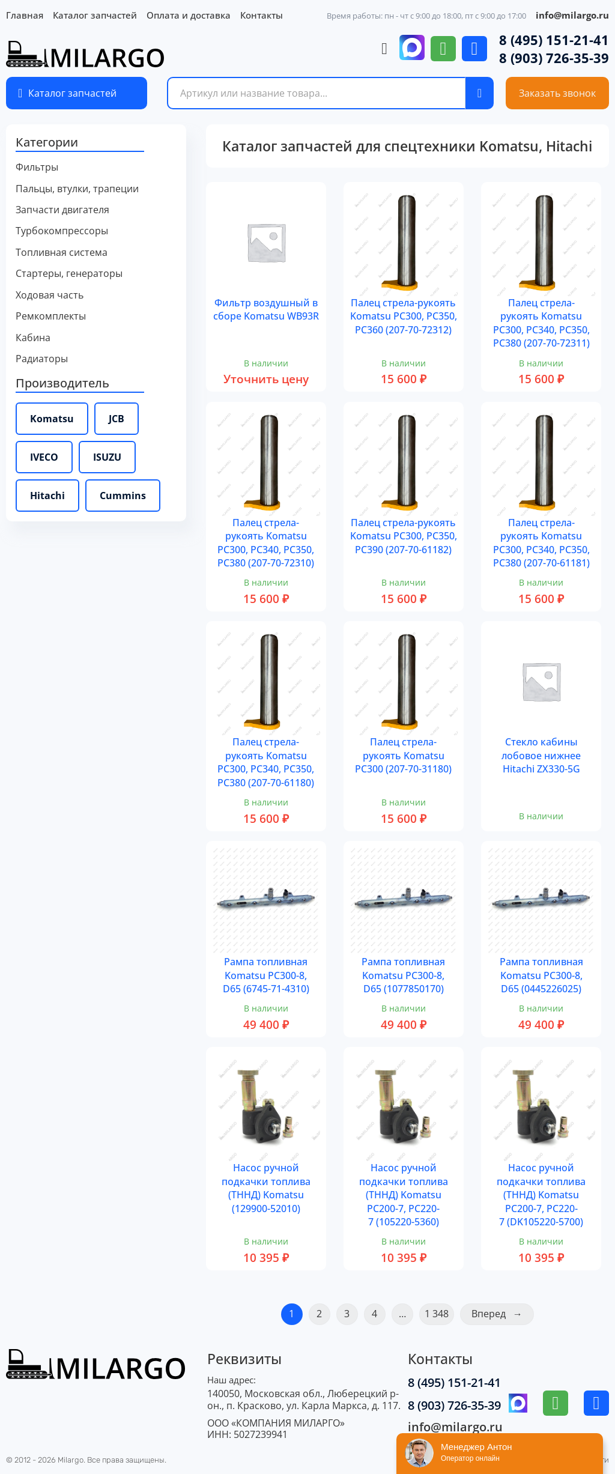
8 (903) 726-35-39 (554, 58)
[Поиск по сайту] (479, 93)
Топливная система (62, 252)
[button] (96, 143)
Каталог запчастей (95, 15)
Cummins (123, 495)
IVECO (44, 457)
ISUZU (107, 457)
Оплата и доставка (189, 15)
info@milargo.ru (572, 15)
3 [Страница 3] (347, 1313)
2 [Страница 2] (319, 1313)
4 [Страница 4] (374, 1313)
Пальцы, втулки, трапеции (77, 189)
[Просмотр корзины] (384, 49)
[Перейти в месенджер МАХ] (412, 48)
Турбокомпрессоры (62, 231)
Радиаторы (42, 359)
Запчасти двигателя (62, 210)
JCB (116, 418)
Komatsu (52, 418)
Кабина (33, 338)
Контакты (261, 15)
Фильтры (37, 167)
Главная (24, 15)
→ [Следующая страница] (518, 1313)
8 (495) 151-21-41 (554, 40)
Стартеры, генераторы (69, 273)
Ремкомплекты (51, 316)
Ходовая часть (49, 295)
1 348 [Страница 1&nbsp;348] (437, 1313)
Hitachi (47, 495)
